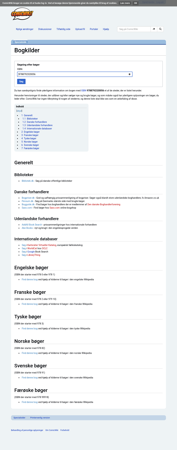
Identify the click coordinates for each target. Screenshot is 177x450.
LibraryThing (33, 255)
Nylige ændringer (24, 29)
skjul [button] (19, 111)
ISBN (83, 90)
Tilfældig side (63, 29)
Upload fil (80, 29)
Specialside (21, 42)
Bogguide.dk (28, 204)
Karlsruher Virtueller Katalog (41, 245)
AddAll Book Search (32, 224)
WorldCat (32, 248)
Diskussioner (45, 29)
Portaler (94, 29)
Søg (24, 245)
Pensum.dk (27, 201)
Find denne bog (30, 279)
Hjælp (106, 29)
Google (31, 251)
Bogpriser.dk (28, 198)
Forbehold (64, 430)
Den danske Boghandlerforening (104, 204)
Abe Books (27, 228)
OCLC (45, 248)
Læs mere (125, 3)
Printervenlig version (40, 417)
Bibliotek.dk (28, 181)
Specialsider (19, 417)
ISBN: (20, 69)
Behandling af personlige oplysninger (27, 430)
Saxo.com (27, 207)
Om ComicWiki (51, 430)
